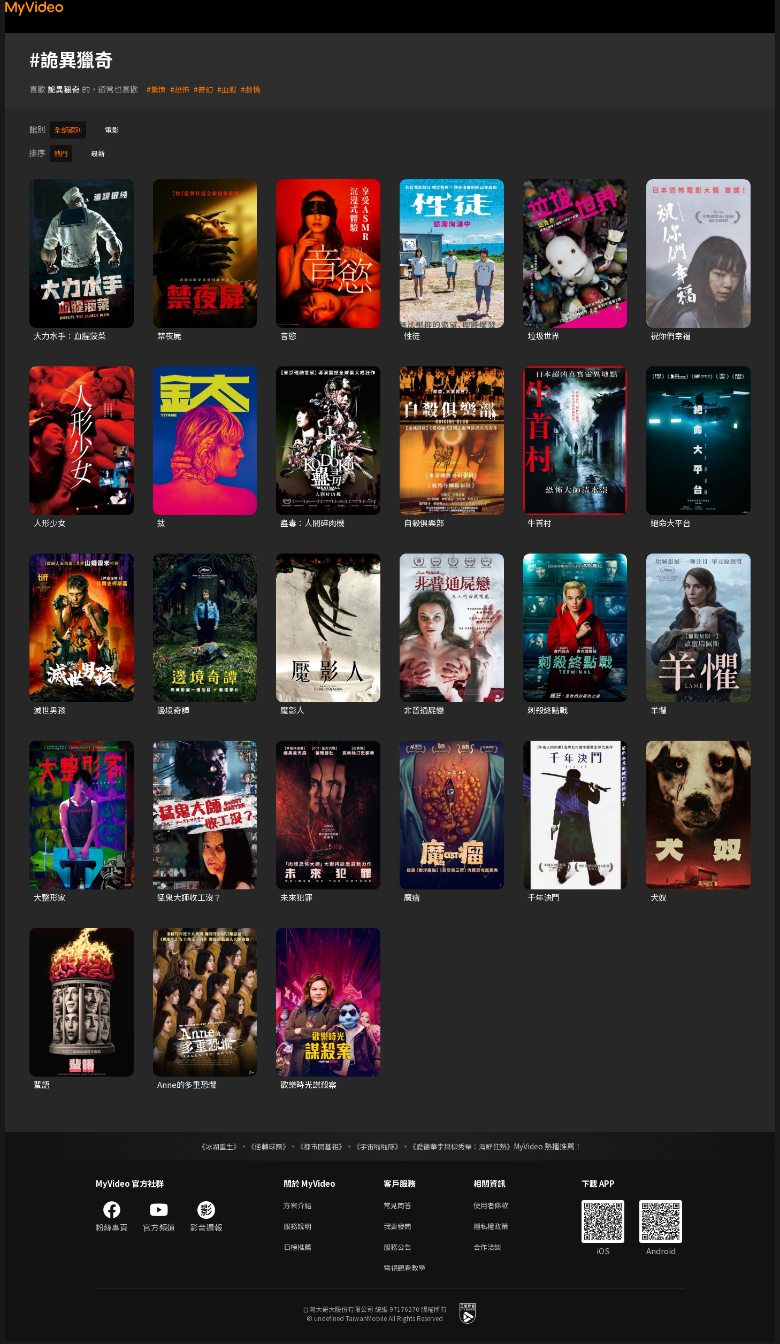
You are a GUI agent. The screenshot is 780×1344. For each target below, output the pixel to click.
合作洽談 (496, 1247)
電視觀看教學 (408, 1270)
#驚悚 (157, 89)
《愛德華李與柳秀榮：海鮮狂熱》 (468, 1143)
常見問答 (400, 1202)
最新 (101, 151)
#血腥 (230, 89)
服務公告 (400, 1247)
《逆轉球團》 (262, 1143)
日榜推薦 (300, 1247)
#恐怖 (181, 89)
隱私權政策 (500, 1225)
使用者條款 (500, 1202)
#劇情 (255, 89)
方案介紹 (300, 1202)
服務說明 (300, 1225)
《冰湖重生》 (209, 1143)
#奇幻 (206, 89)
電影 (117, 129)
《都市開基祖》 (318, 1143)
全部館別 (70, 129)
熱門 (62, 151)
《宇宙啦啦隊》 (378, 1143)
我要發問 (400, 1225)
